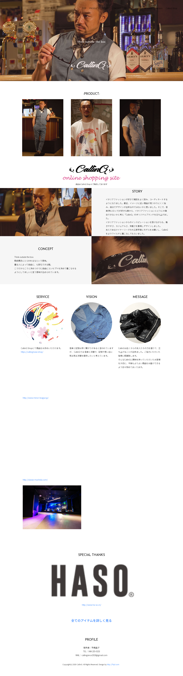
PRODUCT (94, 8)
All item (159, 8)
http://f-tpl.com (113, 664)
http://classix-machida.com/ (35, 479)
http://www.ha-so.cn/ (91, 604)
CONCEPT (116, 8)
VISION (138, 8)
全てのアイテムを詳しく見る (91, 621)
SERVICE (128, 8)
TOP (84, 8)
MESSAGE (148, 8)
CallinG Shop (171, 8)
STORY (105, 8)
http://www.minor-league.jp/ (36, 397)
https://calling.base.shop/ (32, 351)
